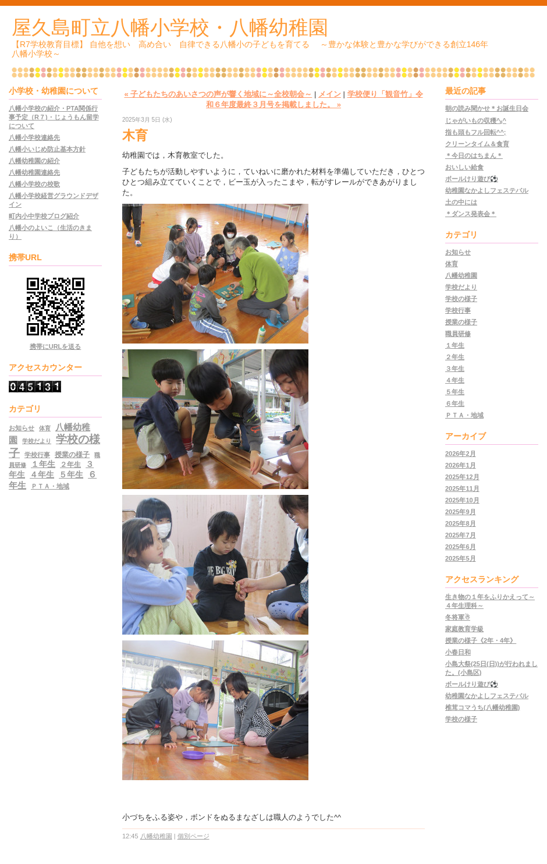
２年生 (70, 465)
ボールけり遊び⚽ (471, 178)
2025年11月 (462, 488)
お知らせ (21, 427)
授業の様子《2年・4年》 (480, 640)
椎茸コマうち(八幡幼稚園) (482, 707)
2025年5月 (460, 558)
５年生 (71, 474)
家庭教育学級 (464, 628)
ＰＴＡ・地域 (50, 486)
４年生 (42, 474)
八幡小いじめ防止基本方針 (47, 149)
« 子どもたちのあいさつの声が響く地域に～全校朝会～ (218, 94)
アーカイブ (465, 436)
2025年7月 (460, 535)
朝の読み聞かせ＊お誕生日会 (486, 108)
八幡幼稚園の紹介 (34, 160)
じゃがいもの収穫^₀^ (475, 120)
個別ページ (193, 836)
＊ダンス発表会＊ (470, 213)
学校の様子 (461, 298)
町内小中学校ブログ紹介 (44, 216)
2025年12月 (462, 476)
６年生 (454, 403)
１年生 (43, 464)
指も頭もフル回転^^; (475, 132)
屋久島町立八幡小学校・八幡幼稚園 (170, 27)
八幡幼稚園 (156, 836)
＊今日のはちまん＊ (474, 155)
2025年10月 (462, 500)
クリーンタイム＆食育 (477, 143)
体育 (45, 428)
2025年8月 (460, 523)
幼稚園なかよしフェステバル (486, 190)
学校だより (36, 441)
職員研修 (458, 333)
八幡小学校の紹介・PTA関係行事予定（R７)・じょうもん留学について (54, 117)
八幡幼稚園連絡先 (34, 172)
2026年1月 (460, 465)
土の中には (461, 202)
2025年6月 (460, 546)
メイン (329, 94)
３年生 (454, 368)
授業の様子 (72, 455)
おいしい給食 (464, 167)
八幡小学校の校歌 (34, 183)
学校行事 (37, 454)
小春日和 (458, 652)
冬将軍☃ (457, 617)
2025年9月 (460, 511)
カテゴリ (461, 234)
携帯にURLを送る (55, 346)
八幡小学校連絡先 (34, 137)
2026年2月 (460, 453)
